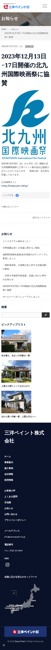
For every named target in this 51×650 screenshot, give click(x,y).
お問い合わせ (10, 514)
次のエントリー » (41, 217)
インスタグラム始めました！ (17, 241)
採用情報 (8, 480)
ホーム (7, 456)
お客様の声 (9, 490)
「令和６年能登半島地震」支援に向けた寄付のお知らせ (24, 277)
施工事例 (8, 468)
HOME (3, 29)
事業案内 (8, 462)
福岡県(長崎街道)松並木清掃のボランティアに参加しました (25, 256)
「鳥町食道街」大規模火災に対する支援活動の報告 (24, 267)
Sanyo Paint (20, 641)
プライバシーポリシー (15, 520)
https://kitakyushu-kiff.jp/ (14, 186)
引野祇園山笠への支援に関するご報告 (21, 248)
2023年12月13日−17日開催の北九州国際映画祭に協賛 (24, 288)
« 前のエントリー (9, 206)
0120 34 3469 (16, 550)
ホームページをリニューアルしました (21, 296)
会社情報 (8, 474)
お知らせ (14, 29)
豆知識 (7, 502)
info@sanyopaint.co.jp (14, 537)
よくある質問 (10, 496)
